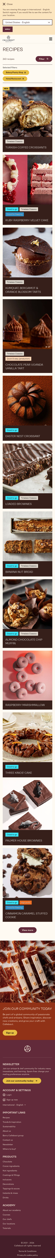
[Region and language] (27, 22)
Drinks (6, 1197)
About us (7, 1131)
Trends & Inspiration (12, 1122)
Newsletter (8, 1144)
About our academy (12, 1210)
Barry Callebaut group (13, 1135)
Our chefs (7, 1219)
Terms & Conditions (27, 1251)
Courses (6, 1214)
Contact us (8, 1140)
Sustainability (9, 1126)
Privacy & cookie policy (27, 1255)
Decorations (8, 1184)
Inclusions (7, 1179)
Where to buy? (9, 1149)
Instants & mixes (10, 1193)
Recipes (6, 1117)
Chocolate (7, 1161)
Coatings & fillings (11, 1175)
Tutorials (7, 1228)
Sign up (10, 1032)
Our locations (9, 1223)
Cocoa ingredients (11, 1166)
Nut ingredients (10, 1170)
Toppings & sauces (11, 1188)
